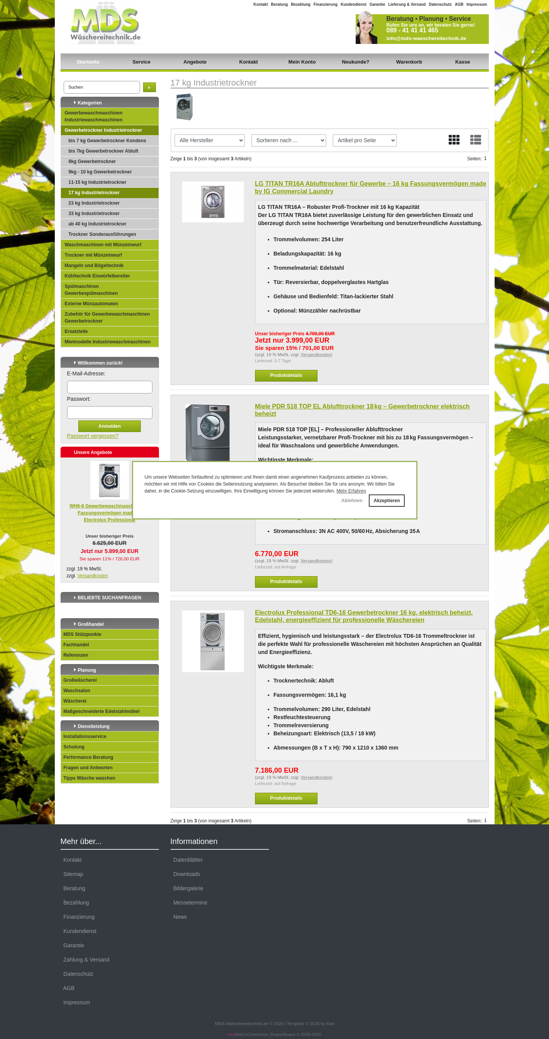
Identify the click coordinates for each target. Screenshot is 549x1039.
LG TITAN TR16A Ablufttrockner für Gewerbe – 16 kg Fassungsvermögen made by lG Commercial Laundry (370, 187)
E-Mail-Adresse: (86, 373)
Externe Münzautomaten (91, 303)
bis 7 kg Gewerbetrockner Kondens (107, 140)
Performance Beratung (87, 757)
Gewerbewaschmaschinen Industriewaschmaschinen (94, 116)
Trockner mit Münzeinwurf (93, 255)
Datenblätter (187, 860)
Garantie (377, 4)
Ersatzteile (76, 331)
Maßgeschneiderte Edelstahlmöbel (100, 711)
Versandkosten (93, 575)
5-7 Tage (283, 360)
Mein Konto (302, 62)
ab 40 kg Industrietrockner (98, 224)
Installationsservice (83, 736)
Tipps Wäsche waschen (88, 778)
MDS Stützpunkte (81, 634)
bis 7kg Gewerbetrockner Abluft (104, 151)
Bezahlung (301, 4)
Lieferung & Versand (407, 4)
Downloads (185, 874)
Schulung (72, 747)
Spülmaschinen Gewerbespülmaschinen (91, 290)
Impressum (476, 4)
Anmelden (109, 426)
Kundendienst (354, 4)
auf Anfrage (285, 567)
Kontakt (260, 4)
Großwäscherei (79, 680)
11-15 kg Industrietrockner (98, 182)
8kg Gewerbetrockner (92, 161)
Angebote (195, 62)
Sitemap (72, 874)
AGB (459, 4)
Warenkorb (409, 62)
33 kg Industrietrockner (94, 213)
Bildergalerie (187, 888)
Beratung (279, 4)
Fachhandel (75, 644)
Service (141, 62)
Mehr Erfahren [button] (351, 491)
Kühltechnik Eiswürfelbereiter (97, 276)
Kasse (462, 62)
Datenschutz (440, 4)
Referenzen (74, 655)
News (179, 917)
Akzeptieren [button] (386, 500)
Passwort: (79, 399)
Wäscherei (74, 701)
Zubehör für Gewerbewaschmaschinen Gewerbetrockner (107, 317)
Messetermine (189, 902)
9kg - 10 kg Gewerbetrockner (100, 172)
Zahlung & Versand (85, 960)
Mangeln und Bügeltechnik (94, 265)
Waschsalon (75, 690)
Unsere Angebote (93, 452)
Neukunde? (355, 62)
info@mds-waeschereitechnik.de (426, 38)
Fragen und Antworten (87, 767)
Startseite (87, 62)
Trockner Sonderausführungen (102, 234)
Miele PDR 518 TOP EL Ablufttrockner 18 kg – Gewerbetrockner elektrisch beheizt (362, 410)
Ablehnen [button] (352, 500)
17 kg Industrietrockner (94, 192)
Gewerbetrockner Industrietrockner (103, 130)
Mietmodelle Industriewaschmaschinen (108, 342)
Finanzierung (326, 4)
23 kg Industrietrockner (94, 203)
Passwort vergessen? (93, 436)
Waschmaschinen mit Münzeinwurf (103, 244)
